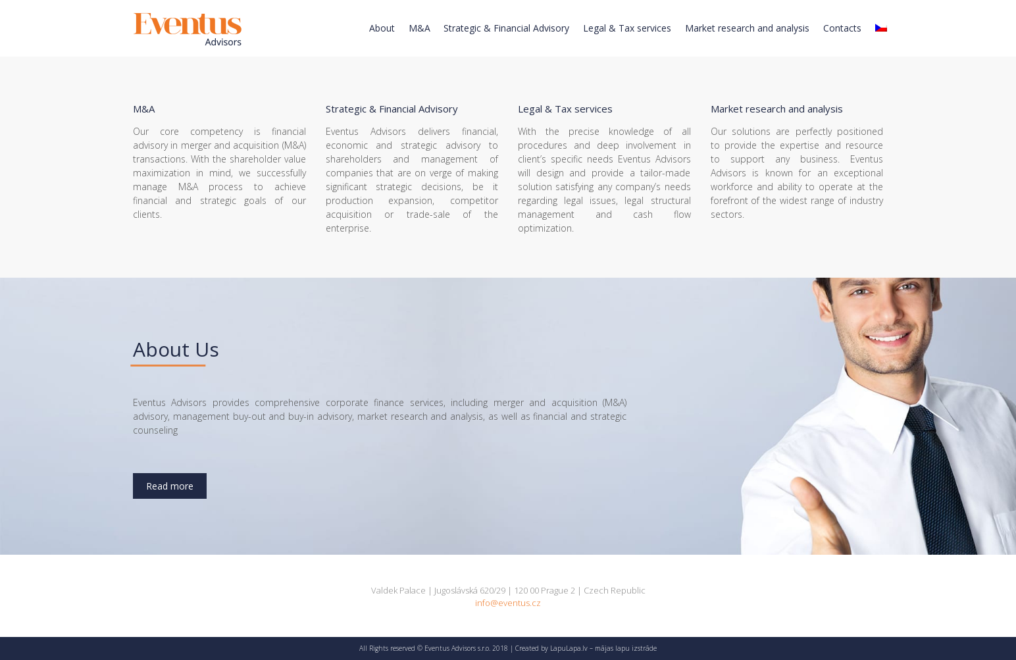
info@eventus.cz (508, 603)
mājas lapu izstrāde (626, 648)
